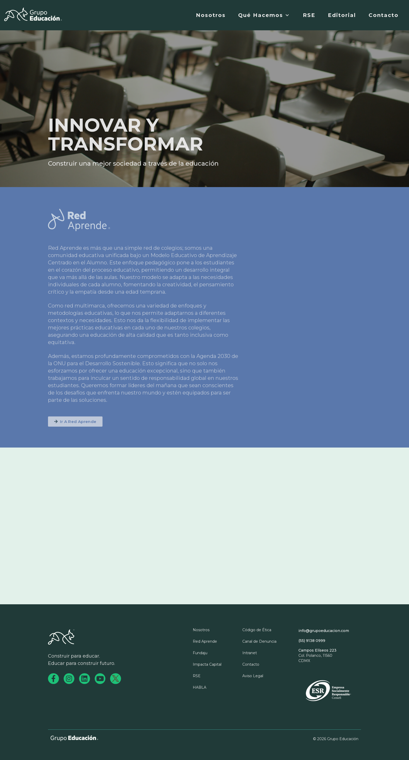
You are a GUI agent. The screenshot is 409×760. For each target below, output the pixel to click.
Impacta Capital (207, 664)
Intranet (249, 653)
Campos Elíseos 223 (317, 650)
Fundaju (200, 653)
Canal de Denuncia (259, 641)
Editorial (342, 15)
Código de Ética (256, 630)
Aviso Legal (252, 676)
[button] (75, 421)
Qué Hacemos (264, 15)
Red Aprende (205, 641)
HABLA (199, 687)
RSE (309, 15)
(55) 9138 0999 (311, 640)
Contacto (384, 15)
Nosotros (211, 15)
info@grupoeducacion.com (323, 630)
